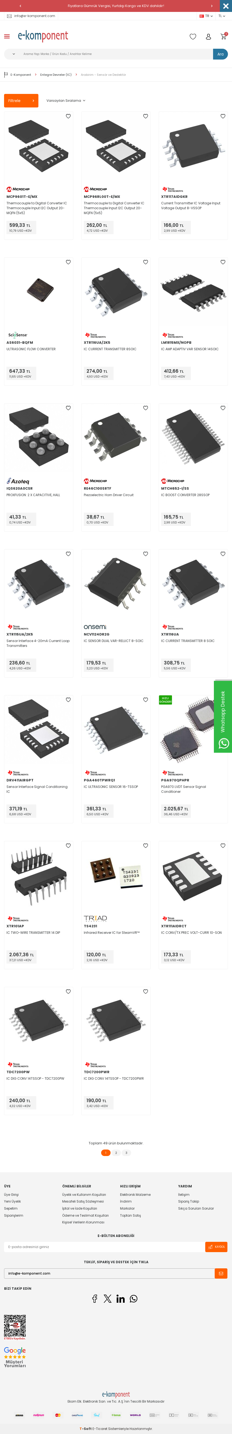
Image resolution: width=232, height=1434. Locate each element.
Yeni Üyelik (12, 1201)
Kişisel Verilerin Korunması (83, 1222)
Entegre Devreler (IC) (56, 75)
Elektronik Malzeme (135, 1195)
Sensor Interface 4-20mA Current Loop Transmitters (37, 643)
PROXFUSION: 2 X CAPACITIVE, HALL (33, 495)
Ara (220, 54)
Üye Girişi (11, 1195)
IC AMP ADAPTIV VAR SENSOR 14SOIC (190, 349)
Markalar (127, 1208)
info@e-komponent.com (31, 16)
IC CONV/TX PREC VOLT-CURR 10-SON (191, 932)
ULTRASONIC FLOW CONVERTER (31, 349)
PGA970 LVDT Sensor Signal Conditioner (183, 789)
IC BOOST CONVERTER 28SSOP (185, 495)
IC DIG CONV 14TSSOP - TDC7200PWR (114, 1078)
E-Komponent (17, 74)
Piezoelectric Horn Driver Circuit (109, 495)
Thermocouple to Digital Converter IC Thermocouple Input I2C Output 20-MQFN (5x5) (36, 208)
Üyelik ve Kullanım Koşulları (84, 1195)
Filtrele (21, 100)
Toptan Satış (130, 1215)
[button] (20, 6)
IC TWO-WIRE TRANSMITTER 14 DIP (33, 932)
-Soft (85, 1428)
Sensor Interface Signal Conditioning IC (37, 789)
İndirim (126, 1201)
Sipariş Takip (188, 1201)
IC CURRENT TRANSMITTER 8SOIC (110, 349)
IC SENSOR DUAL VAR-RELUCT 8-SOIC (114, 641)
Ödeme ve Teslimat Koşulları (85, 1215)
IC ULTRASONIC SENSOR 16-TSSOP (111, 786)
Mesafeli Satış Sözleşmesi (83, 1201)
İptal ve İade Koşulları (79, 1208)
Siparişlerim (13, 1215)
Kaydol (216, 1247)
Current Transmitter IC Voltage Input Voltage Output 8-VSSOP (190, 205)
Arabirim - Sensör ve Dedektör (103, 75)
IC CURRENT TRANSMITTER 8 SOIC (188, 641)
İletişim (184, 1195)
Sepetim (11, 1208)
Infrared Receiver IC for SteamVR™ (112, 932)
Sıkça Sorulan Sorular (196, 1208)
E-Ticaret (99, 1428)
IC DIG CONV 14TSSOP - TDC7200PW (35, 1078)
